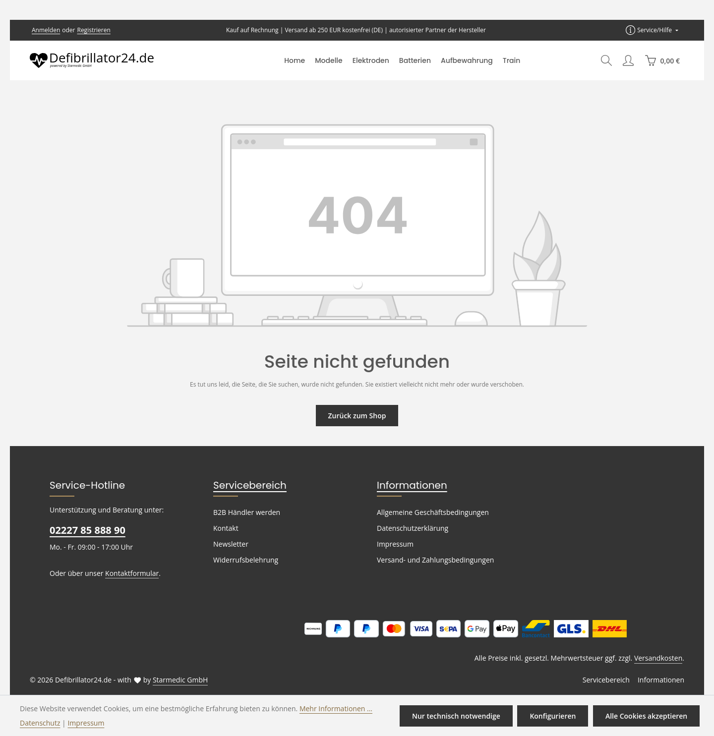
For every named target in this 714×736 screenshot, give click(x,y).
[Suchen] (606, 60)
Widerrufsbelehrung (243, 560)
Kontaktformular (126, 573)
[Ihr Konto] (628, 60)
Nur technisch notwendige (459, 716)
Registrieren (90, 30)
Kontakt (225, 528)
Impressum (394, 544)
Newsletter (229, 544)
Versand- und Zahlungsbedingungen (433, 560)
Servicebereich (246, 485)
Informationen (407, 485)
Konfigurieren (554, 716)
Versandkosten (659, 658)
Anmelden (45, 30)
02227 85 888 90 (87, 530)
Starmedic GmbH (172, 680)
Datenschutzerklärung (410, 528)
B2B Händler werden (245, 512)
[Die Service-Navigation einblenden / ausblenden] (652, 30)
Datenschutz (39, 723)
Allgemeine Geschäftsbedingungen (430, 512)
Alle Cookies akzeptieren (647, 716)
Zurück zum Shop (357, 415)
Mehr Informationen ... (322, 708)
